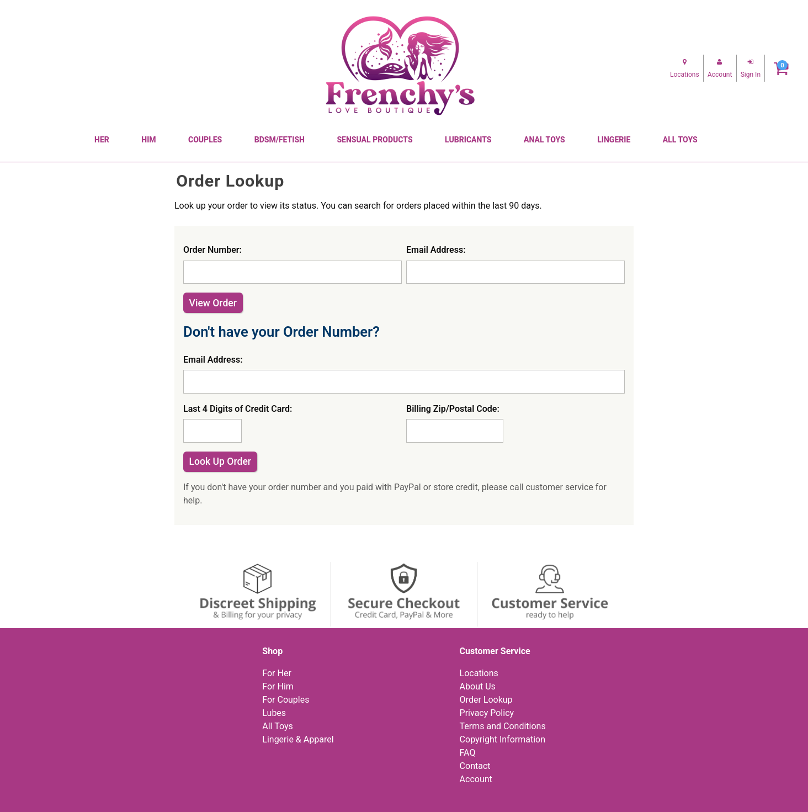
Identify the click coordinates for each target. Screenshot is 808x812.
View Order (213, 303)
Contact (475, 766)
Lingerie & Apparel (297, 739)
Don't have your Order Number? (281, 331)
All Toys (277, 726)
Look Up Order (220, 461)
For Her (276, 673)
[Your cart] (781, 68)
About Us (478, 686)
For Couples (285, 699)
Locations (479, 673)
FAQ (468, 752)
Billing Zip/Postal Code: (452, 409)
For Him (278, 686)
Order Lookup (486, 699)
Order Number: (212, 250)
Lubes (274, 713)
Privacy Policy (487, 713)
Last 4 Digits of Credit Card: (237, 409)
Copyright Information (502, 739)
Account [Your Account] (476, 779)
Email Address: (436, 250)
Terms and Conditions (503, 726)
